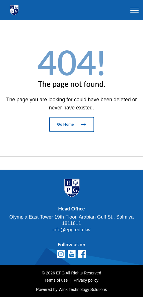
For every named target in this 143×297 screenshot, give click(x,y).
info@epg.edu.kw (71, 229)
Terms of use (56, 280)
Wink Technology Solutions (82, 289)
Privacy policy (86, 280)
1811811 (71, 223)
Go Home (71, 124)
